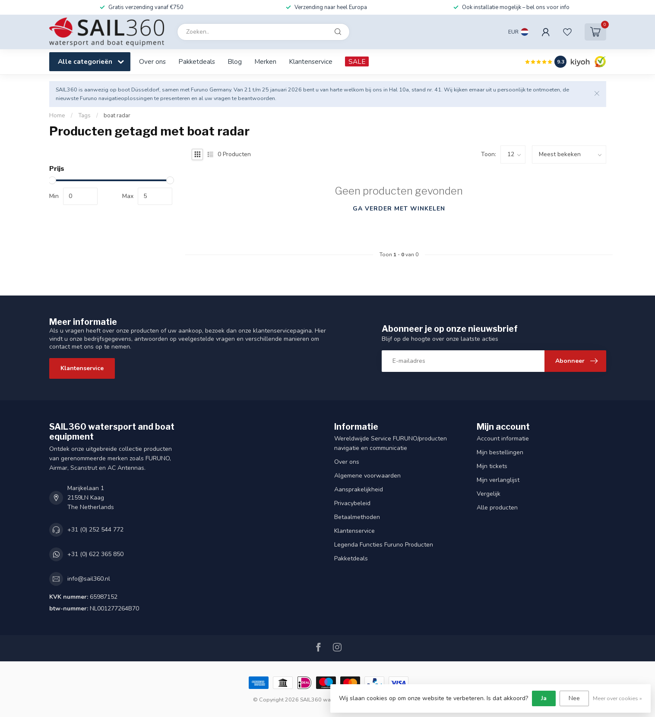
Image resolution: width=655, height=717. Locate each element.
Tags (84, 116)
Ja (544, 698)
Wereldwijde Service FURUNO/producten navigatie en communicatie (390, 443)
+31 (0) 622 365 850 (95, 554)
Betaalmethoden (357, 517)
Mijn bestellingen (500, 452)
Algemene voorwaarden (367, 476)
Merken (265, 61)
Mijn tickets (492, 466)
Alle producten (497, 507)
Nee (574, 698)
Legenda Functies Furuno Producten (383, 545)
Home (57, 116)
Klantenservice (310, 61)
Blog (235, 61)
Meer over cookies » (617, 698)
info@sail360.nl (88, 579)
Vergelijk (488, 494)
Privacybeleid (352, 503)
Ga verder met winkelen (399, 208)
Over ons (152, 61)
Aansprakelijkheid (358, 489)
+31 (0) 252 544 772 (95, 529)
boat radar (117, 116)
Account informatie (503, 438)
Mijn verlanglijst (498, 480)
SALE (356, 61)
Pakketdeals (196, 61)
